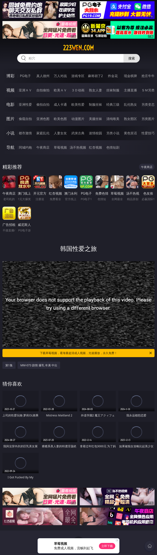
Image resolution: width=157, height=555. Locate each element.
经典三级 (112, 104)
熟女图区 (130, 119)
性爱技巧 (148, 133)
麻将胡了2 (95, 76)
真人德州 (42, 76)
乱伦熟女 (130, 104)
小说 (10, 133)
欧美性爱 (77, 104)
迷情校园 (95, 133)
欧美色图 (60, 119)
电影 (10, 104)
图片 (10, 118)
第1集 (9, 365)
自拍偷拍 (42, 90)
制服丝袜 (95, 104)
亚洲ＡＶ (25, 90)
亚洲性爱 (25, 104)
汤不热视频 (78, 147)
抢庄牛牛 (148, 76)
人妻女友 (60, 133)
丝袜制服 (112, 90)
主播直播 (130, 90)
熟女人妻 (95, 90)
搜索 (131, 58)
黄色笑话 (130, 133)
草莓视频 (60, 147)
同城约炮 (25, 147)
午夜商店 (42, 147)
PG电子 (25, 76)
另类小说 (112, 133)
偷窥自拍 (25, 119)
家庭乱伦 (42, 133)
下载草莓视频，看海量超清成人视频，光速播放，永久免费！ (96, 353)
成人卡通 (60, 104)
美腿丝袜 (95, 119)
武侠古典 (77, 133)
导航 (10, 147)
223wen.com (78, 48)
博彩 (10, 75)
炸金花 (113, 76)
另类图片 (148, 119)
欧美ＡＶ (60, 90)
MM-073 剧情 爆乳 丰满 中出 (38, 365)
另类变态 (148, 104)
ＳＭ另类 (148, 90)
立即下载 (107, 546)
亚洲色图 (42, 119)
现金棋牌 (130, 76)
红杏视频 (95, 147)
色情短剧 (112, 147)
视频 (10, 90)
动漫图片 (77, 119)
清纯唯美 (112, 119)
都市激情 (25, 133)
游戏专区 (77, 76)
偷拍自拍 (42, 104)
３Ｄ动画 (77, 90)
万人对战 (60, 76)
